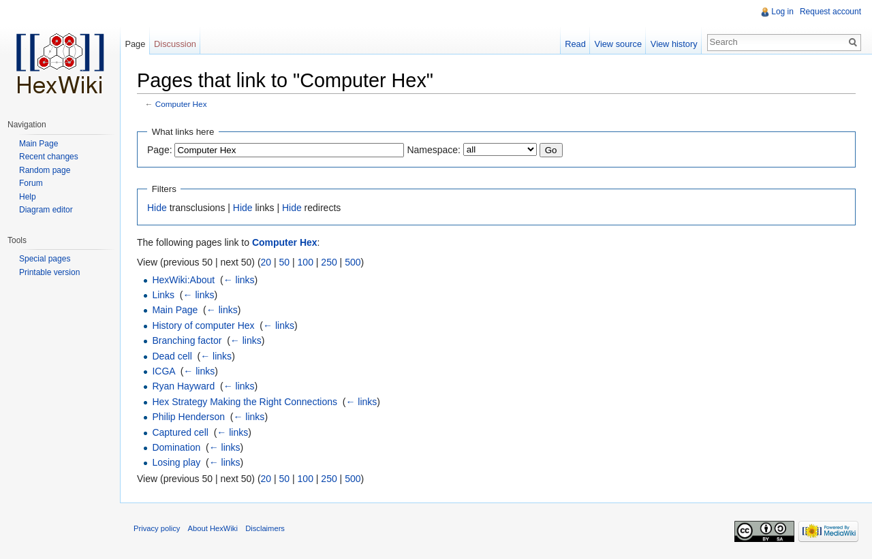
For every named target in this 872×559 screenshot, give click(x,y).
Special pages (44, 258)
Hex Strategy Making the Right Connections (244, 401)
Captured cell (180, 432)
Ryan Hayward (183, 386)
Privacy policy (157, 528)
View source (618, 44)
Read (575, 44)
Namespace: (434, 149)
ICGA (163, 371)
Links (163, 294)
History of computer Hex (203, 325)
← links (239, 279)
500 (352, 262)
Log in (782, 11)
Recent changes (48, 156)
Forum (31, 183)
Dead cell (171, 356)
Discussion (175, 44)
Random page (44, 170)
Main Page (175, 309)
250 (329, 262)
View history (674, 44)
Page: (159, 149)
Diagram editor (46, 209)
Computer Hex (181, 103)
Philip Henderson (188, 416)
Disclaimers (265, 528)
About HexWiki (213, 528)
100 (305, 262)
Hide (157, 207)
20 (266, 262)
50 (284, 262)
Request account (830, 11)
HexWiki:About (183, 279)
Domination (176, 447)
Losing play (176, 462)
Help (27, 197)
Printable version (49, 272)
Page (135, 44)
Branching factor (186, 340)
